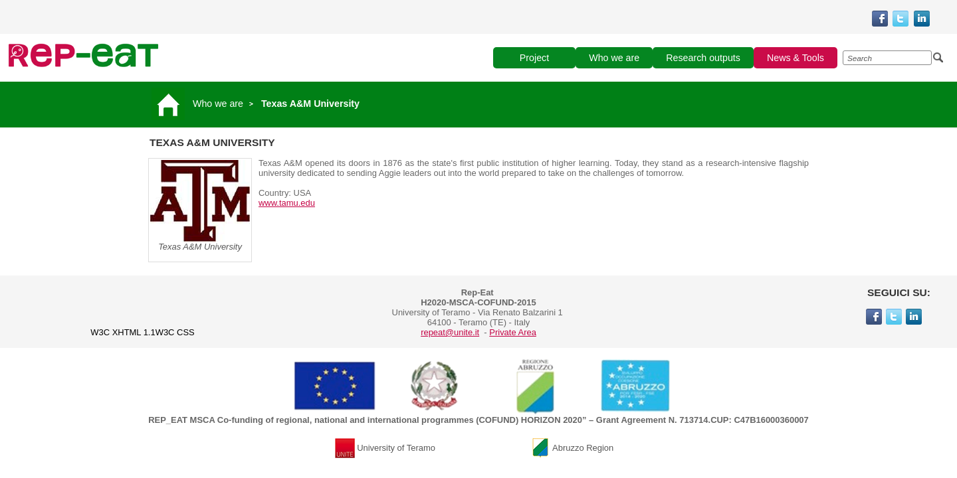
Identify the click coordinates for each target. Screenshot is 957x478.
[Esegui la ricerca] (938, 57)
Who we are (218, 103)
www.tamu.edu (287, 203)
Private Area (512, 332)
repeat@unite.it (450, 332)
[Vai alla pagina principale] (170, 103)
